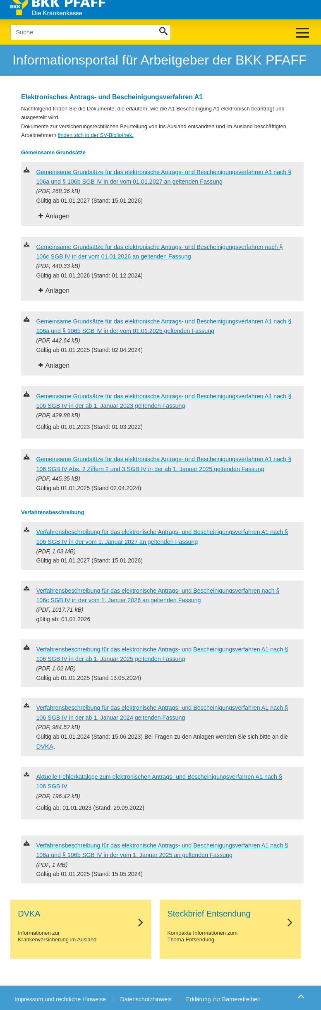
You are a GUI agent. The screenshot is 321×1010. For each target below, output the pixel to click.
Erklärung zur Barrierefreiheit (223, 999)
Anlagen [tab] (57, 216)
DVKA (44, 746)
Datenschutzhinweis (146, 999)
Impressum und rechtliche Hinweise (60, 999)
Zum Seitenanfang (300, 996)
